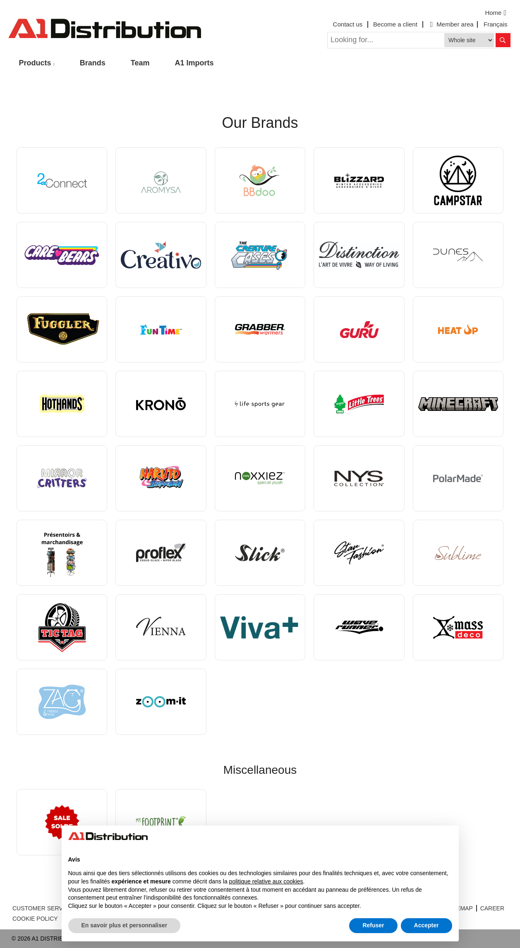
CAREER (492, 908)
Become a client (395, 24)
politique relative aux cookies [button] (266, 881)
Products (35, 63)
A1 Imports (194, 63)
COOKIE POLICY (35, 918)
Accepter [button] (426, 925)
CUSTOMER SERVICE (42, 908)
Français (496, 24)
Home (496, 13)
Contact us (348, 24)
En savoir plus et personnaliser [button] (124, 925)
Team (140, 63)
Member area (451, 24)
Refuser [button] (373, 925)
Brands (92, 63)
